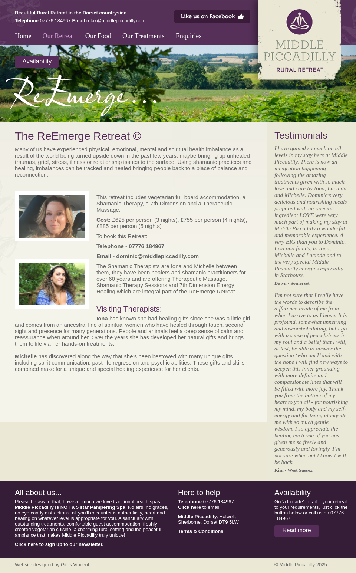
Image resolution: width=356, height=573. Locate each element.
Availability (37, 61)
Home (23, 36)
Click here (189, 507)
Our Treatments (143, 36)
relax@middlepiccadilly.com (116, 20)
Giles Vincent (75, 564)
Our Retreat (58, 36)
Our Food (98, 36)
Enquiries (189, 36)
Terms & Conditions (201, 531)
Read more (296, 530)
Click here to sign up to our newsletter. (59, 544)
